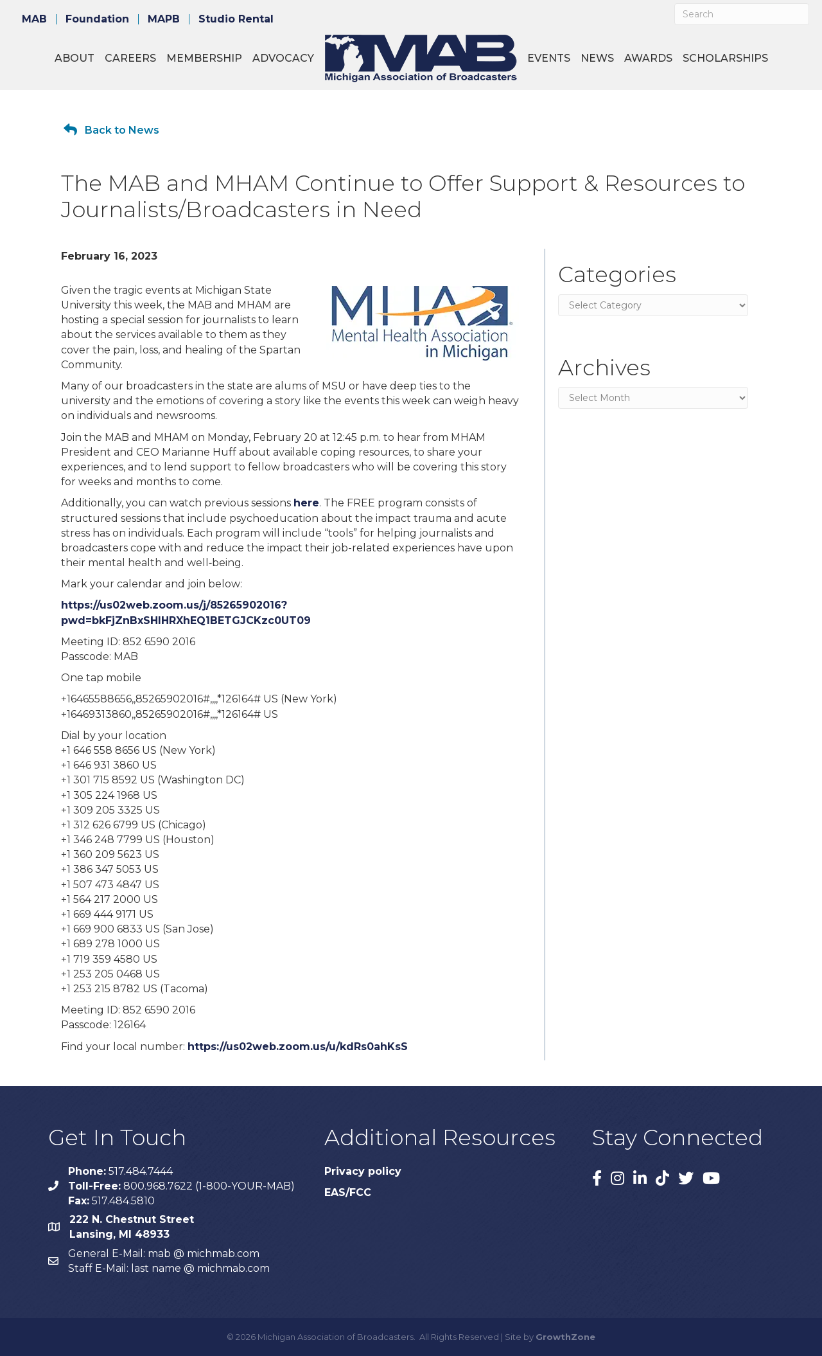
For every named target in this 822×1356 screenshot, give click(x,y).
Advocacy (283, 58)
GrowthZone (565, 1337)
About (74, 58)
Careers (130, 58)
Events (548, 58)
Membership (204, 58)
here (306, 503)
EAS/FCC (347, 1192)
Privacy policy (362, 1171)
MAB (34, 19)
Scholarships (725, 58)
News (597, 58)
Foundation (97, 19)
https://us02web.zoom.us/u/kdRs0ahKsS (298, 1046)
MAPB (164, 19)
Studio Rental (236, 19)
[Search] (741, 14)
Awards (648, 58)
